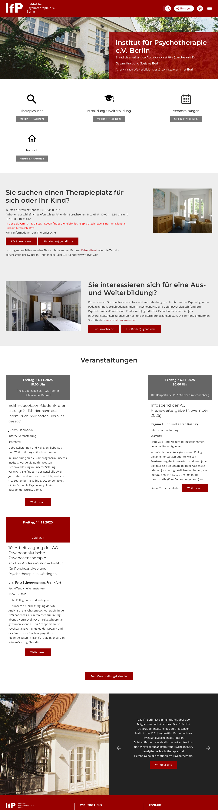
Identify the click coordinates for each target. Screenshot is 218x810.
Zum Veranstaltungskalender (109, 637)
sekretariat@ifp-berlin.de (169, 781)
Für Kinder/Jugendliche (58, 202)
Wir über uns (163, 725)
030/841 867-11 (166, 785)
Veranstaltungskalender (121, 281)
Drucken (200, 8)
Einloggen (184, 8)
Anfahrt (84, 789)
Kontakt (84, 772)
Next (208, 709)
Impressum (86, 783)
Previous (119, 709)
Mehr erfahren (30, 119)
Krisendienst (89, 211)
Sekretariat (175, 791)
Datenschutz (86, 777)
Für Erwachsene (21, 202)
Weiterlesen (37, 462)
